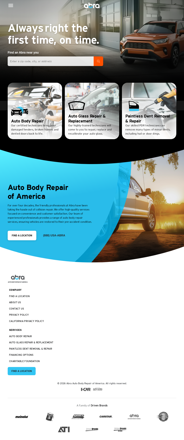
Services (15, 330)
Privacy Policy (19, 315)
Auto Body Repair (20, 336)
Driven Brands (99, 405)
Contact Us (16, 309)
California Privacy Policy (26, 321)
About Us (15, 302)
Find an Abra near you (23, 52)
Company (15, 290)
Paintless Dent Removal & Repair (30, 349)
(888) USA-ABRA (54, 235)
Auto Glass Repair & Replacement (31, 342)
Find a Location (22, 235)
